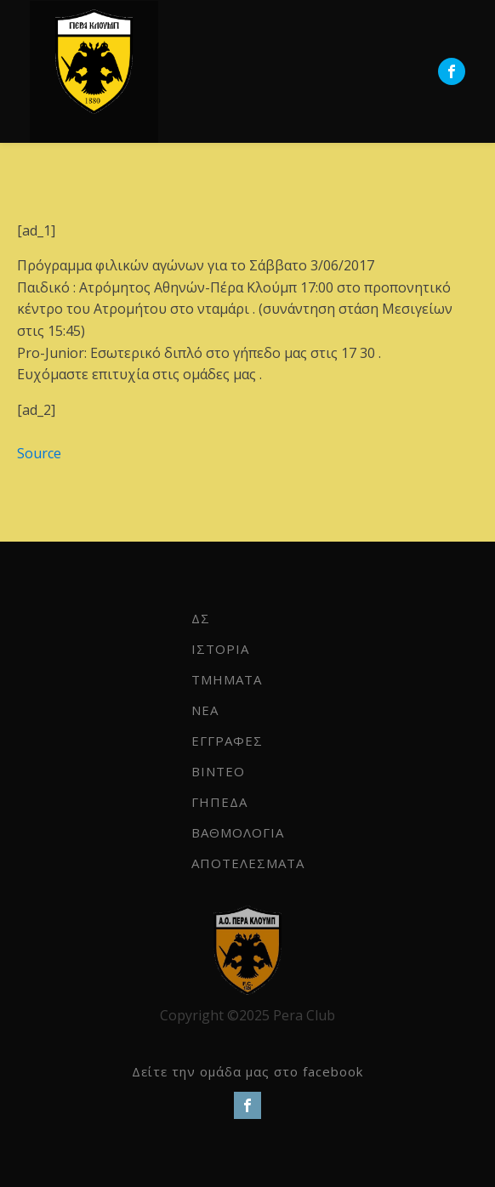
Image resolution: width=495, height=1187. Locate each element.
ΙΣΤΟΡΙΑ (220, 648)
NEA (205, 709)
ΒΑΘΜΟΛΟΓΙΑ (237, 832)
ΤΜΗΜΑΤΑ (226, 679)
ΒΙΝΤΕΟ (218, 771)
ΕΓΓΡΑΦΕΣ (227, 740)
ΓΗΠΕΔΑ (219, 801)
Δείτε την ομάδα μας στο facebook (247, 1071)
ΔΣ (200, 618)
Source (39, 453)
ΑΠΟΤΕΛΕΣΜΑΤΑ (247, 863)
